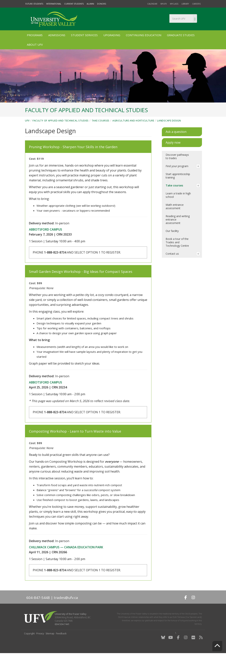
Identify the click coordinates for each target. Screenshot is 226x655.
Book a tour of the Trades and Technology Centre (177, 242)
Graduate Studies (181, 35)
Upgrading (111, 35)
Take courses (100, 120)
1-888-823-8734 (55, 252)
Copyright (29, 633)
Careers (196, 3)
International (53, 3)
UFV (27, 120)
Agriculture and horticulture (133, 120)
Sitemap (50, 633)
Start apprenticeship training (178, 175)
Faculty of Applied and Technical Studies (61, 120)
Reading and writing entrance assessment (178, 219)
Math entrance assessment (175, 206)
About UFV (35, 44)
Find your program (177, 166)
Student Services (84, 35)
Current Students (74, 3)
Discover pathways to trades (177, 156)
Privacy (40, 633)
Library (185, 3)
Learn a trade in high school (178, 195)
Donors (101, 3)
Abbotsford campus (45, 229)
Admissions (56, 35)
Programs (35, 35)
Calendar (152, 3)
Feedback (61, 633)
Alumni (90, 3)
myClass (174, 3)
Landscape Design (169, 120)
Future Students (34, 3)
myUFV (164, 3)
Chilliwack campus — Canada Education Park (66, 547)
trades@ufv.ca (66, 597)
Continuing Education (143, 35)
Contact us (172, 253)
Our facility (172, 231)
